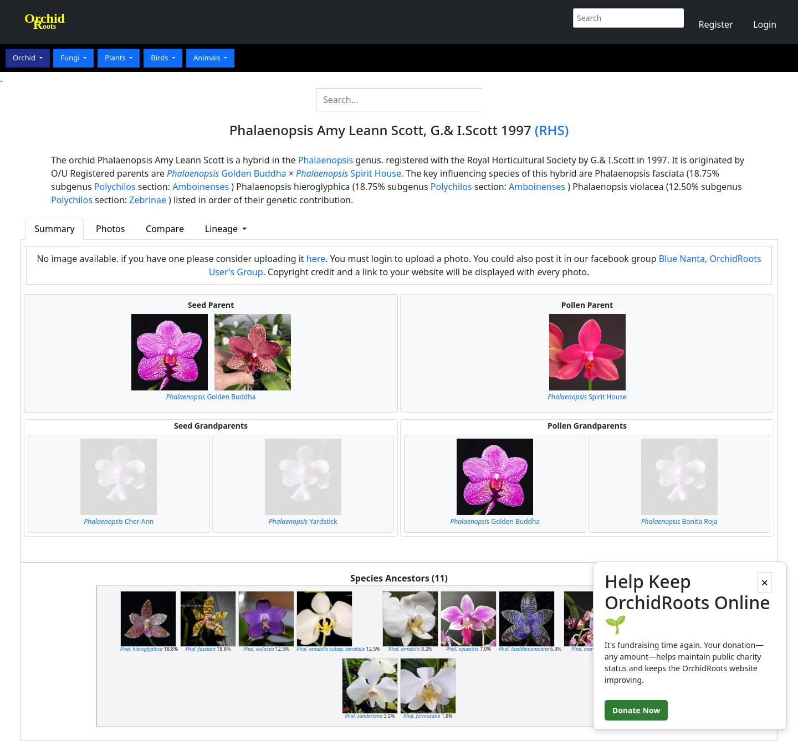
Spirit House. (349, 173)
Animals (207, 58)
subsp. (330, 648)
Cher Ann (119, 521)
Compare (165, 229)
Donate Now (636, 710)
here (315, 259)
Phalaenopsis (326, 160)
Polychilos (115, 187)
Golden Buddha (227, 173)
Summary (54, 229)
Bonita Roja (679, 521)
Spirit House (587, 397)
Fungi (70, 58)
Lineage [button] (222, 229)
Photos (110, 229)
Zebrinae (147, 200)
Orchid (25, 58)
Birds (160, 58)
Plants (116, 58)
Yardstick (303, 521)
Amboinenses (200, 187)
